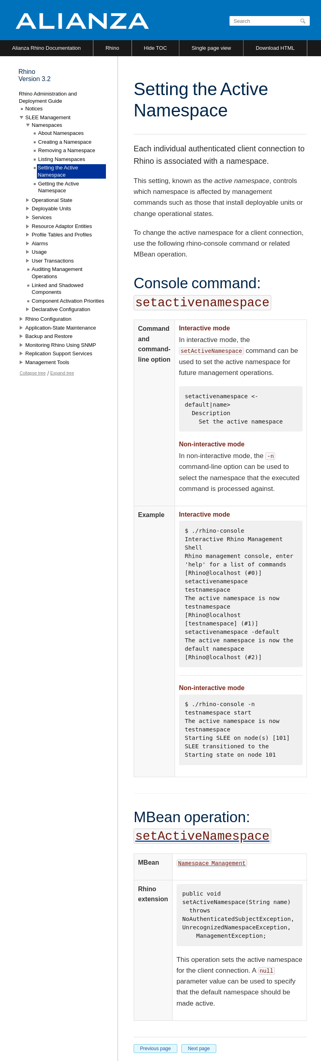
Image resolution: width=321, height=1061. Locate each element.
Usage (39, 252)
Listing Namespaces (61, 159)
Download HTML (275, 48)
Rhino (112, 48)
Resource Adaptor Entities (62, 226)
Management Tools (47, 362)
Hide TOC (155, 48)
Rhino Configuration (48, 319)
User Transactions (53, 261)
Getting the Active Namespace (58, 187)
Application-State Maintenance (60, 328)
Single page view (211, 48)
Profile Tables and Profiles (62, 235)
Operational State (52, 200)
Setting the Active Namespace (58, 171)
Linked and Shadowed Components (57, 288)
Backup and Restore (49, 336)
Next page (199, 1048)
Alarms (40, 243)
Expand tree (62, 373)
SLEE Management (48, 117)
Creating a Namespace (64, 142)
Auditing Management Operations (57, 272)
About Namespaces (60, 133)
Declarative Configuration (61, 309)
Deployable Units (51, 209)
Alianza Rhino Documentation (46, 48)
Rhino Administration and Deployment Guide (48, 97)
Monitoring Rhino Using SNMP (60, 345)
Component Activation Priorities (68, 301)
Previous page (155, 1048)
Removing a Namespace (66, 150)
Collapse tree (33, 373)
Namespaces (47, 125)
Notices (34, 109)
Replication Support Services (58, 353)
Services (42, 217)
